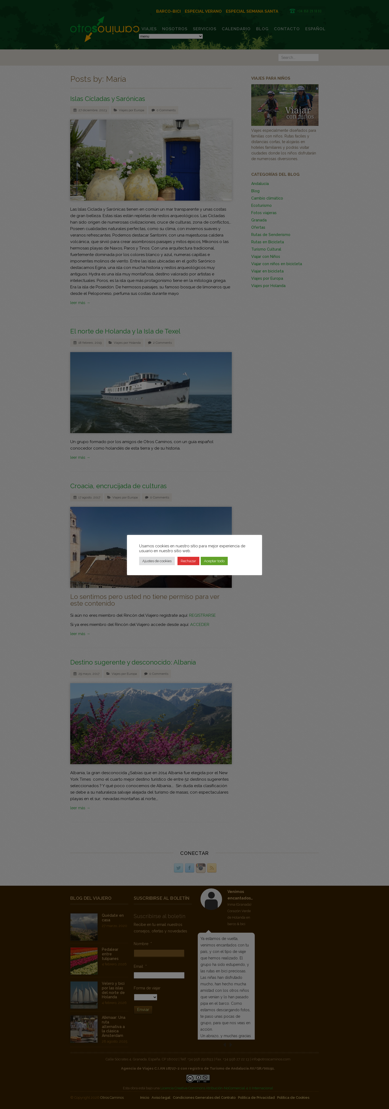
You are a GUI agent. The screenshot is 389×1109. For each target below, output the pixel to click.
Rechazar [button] (188, 561)
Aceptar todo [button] (214, 561)
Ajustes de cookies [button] (157, 561)
